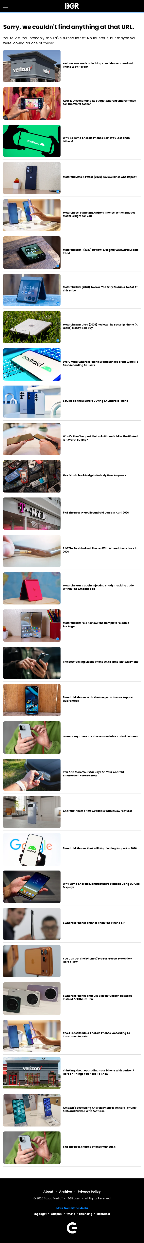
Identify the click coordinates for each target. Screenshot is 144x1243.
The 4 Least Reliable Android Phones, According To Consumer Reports (96, 1035)
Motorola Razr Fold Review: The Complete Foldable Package (96, 625)
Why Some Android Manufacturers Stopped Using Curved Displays (101, 885)
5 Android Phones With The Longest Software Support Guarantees (98, 699)
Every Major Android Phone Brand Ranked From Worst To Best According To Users (100, 363)
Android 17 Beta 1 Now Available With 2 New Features (97, 811)
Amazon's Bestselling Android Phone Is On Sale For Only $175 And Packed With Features (99, 1109)
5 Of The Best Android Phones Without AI (89, 1146)
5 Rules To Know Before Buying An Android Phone (95, 401)
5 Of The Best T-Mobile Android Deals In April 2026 (96, 512)
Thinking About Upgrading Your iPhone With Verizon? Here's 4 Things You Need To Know (98, 1072)
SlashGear (103, 1214)
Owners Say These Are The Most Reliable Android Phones (100, 736)
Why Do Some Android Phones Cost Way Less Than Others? (96, 140)
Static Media (52, 1198)
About (48, 1192)
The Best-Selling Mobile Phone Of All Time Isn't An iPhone (100, 662)
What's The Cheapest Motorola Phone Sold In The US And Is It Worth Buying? (100, 438)
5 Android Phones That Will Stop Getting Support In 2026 (100, 848)
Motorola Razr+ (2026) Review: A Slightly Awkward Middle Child (100, 251)
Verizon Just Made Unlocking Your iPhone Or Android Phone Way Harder (98, 65)
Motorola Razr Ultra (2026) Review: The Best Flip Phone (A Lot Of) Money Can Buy (100, 326)
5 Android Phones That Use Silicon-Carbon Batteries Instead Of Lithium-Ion (97, 997)
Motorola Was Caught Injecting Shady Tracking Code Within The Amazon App (98, 587)
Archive (65, 1192)
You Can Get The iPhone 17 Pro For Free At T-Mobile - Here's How (97, 960)
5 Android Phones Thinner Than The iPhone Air (94, 923)
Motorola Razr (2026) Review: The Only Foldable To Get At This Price (100, 289)
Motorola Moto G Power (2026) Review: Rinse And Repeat (99, 177)
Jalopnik (56, 1214)
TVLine (70, 1214)
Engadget (40, 1214)
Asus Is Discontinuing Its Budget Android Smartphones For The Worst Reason (99, 102)
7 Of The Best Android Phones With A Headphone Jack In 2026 (100, 550)
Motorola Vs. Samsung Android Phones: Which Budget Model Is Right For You (99, 214)
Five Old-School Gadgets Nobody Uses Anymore (94, 475)
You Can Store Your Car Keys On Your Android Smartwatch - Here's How (93, 774)
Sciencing (85, 1214)
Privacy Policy (89, 1192)
